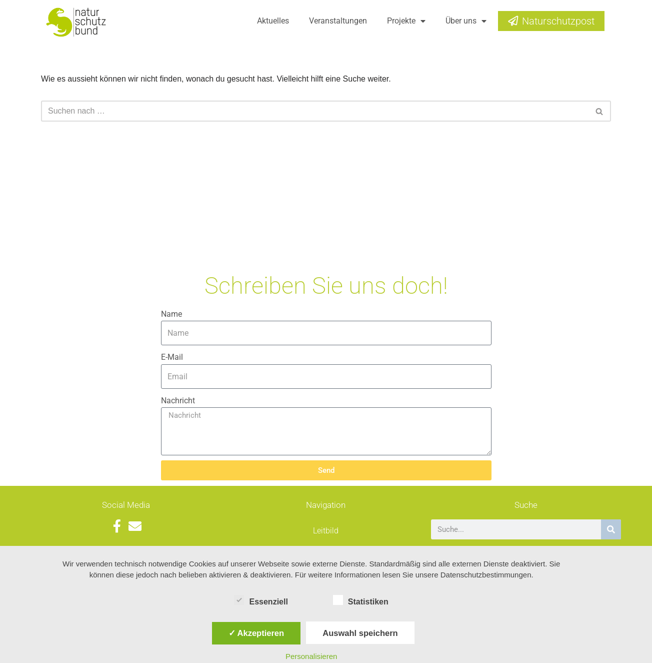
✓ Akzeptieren (256, 632)
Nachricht (178, 400)
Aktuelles (273, 21)
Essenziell (261, 600)
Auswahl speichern (360, 632)
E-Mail (172, 357)
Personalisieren (311, 656)
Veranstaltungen (338, 21)
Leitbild (325, 530)
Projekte (406, 21)
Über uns (466, 21)
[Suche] (611, 529)
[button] (599, 111)
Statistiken (360, 600)
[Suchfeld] (314, 111)
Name (171, 314)
